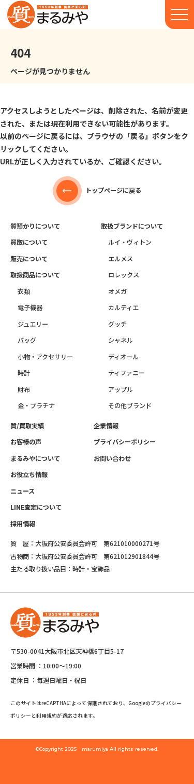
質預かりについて (35, 226)
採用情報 (22, 523)
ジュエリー (33, 324)
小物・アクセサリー (45, 356)
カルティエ (123, 307)
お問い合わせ (112, 458)
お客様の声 (25, 441)
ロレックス (123, 274)
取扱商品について (35, 274)
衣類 (24, 291)
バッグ (27, 340)
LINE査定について (36, 507)
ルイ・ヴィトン (130, 242)
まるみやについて (35, 458)
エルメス (120, 258)
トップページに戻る (97, 190)
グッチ (117, 324)
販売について (29, 258)
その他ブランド (130, 405)
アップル (120, 389)
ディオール (123, 356)
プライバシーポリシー (125, 441)
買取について (29, 242)
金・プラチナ (36, 405)
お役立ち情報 (29, 474)
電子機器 (30, 307)
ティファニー (126, 372)
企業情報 (106, 425)
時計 (24, 372)
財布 (24, 389)
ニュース (22, 491)
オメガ (117, 291)
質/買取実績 (27, 425)
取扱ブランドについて (132, 226)
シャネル (120, 340)
